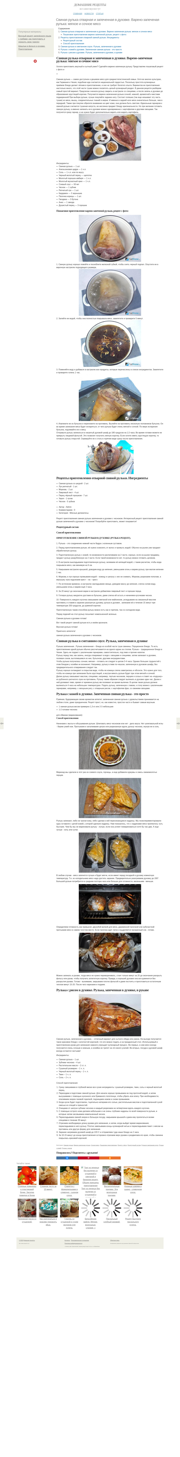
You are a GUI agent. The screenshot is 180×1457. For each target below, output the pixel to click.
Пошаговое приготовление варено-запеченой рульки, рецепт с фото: (95, 34)
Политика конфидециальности (73, 1263)
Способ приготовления (73, 43)
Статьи (99, 13)
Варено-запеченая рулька (82, 1165)
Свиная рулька (68, 1165)
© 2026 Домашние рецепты (27, 1260)
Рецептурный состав (134, 1165)
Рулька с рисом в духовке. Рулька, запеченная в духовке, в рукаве (91, 52)
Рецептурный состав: (73, 40)
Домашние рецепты (90, 5)
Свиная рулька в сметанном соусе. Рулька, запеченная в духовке (91, 46)
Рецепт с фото (122, 1165)
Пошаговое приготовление (108, 1165)
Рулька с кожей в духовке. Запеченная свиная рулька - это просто (91, 49)
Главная (77, 13)
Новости (89, 13)
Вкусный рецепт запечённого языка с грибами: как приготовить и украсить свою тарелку (34, 39)
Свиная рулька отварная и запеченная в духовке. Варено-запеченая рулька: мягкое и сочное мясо (106, 31)
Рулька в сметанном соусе (149, 1165)
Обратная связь (114, 1260)
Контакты (67, 1260)
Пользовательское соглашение (80, 1260)
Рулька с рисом (67, 1168)
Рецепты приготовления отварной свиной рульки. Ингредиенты (90, 37)
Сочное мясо (95, 1165)
